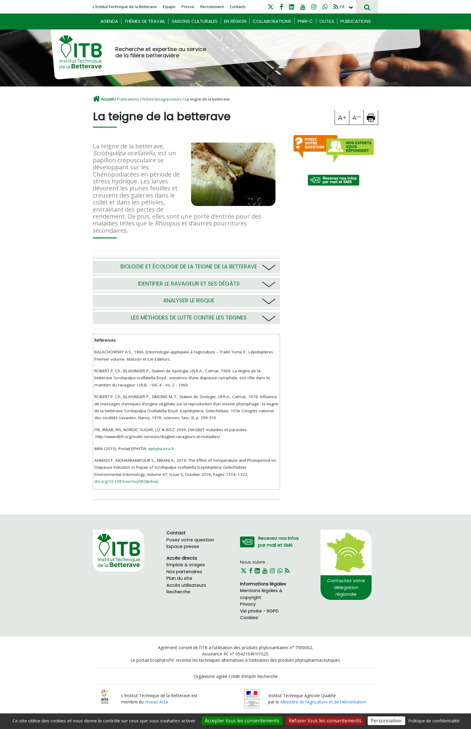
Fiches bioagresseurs (161, 99)
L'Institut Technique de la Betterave (125, 6)
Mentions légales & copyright (261, 593)
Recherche (178, 591)
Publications (355, 21)
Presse (187, 6)
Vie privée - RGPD (259, 611)
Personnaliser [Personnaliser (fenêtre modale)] (386, 720)
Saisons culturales (195, 21)
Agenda (109, 21)
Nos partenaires (184, 571)
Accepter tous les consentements (242, 720)
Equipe (169, 6)
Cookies (249, 617)
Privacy (248, 604)
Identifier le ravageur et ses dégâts (189, 283)
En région (235, 21)
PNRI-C (305, 21)
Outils (326, 21)
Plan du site (179, 578)
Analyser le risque (188, 300)
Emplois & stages (185, 564)
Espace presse (182, 546)
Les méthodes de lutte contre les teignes (189, 317)
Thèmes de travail (144, 21)
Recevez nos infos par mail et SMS (278, 541)
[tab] (186, 264)
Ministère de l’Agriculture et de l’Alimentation (323, 702)
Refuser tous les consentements (325, 720)
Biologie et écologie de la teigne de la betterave (188, 266)
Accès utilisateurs (186, 585)
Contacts (238, 6)
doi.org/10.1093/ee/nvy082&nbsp (126, 481)
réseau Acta (156, 702)
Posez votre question (190, 540)
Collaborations (272, 21)
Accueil (107, 99)
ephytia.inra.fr (161, 448)
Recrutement (212, 6)
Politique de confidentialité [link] (434, 721)
